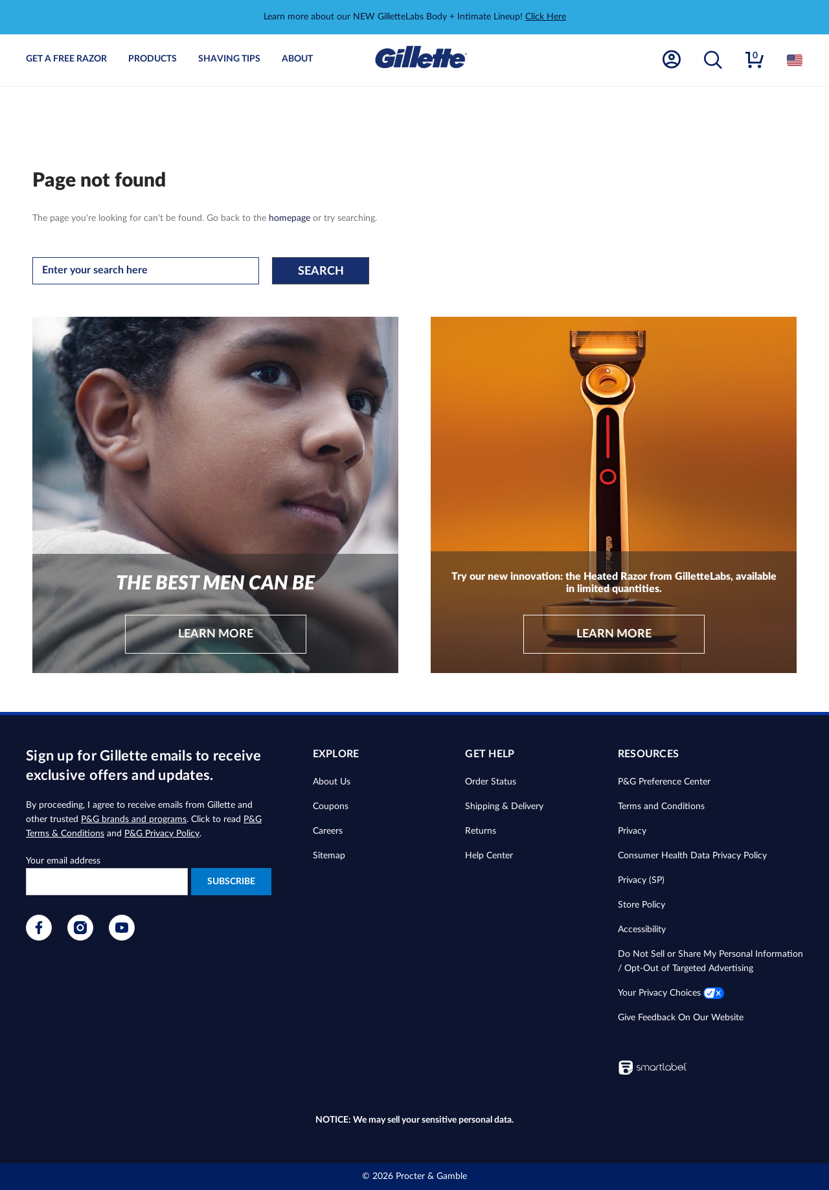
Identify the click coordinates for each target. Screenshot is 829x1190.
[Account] (672, 60)
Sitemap (329, 855)
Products (152, 58)
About (297, 58)
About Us (331, 781)
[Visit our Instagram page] (80, 938)
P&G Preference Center (664, 781)
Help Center (489, 855)
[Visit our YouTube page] (122, 938)
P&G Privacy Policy (161, 833)
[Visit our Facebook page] (39, 938)
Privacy (632, 831)
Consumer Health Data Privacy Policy (692, 855)
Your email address (63, 860)
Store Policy (641, 905)
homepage (289, 218)
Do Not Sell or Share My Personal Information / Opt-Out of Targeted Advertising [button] (710, 961)
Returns (480, 831)
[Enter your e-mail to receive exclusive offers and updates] (107, 881)
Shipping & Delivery (504, 806)
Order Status (490, 781)
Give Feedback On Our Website (681, 1017)
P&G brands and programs (134, 819)
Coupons (330, 806)
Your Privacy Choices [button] (671, 993)
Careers (328, 831)
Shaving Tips (229, 58)
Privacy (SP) (641, 880)
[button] (713, 60)
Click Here (545, 16)
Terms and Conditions (661, 806)
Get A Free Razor (66, 58)
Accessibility (642, 929)
